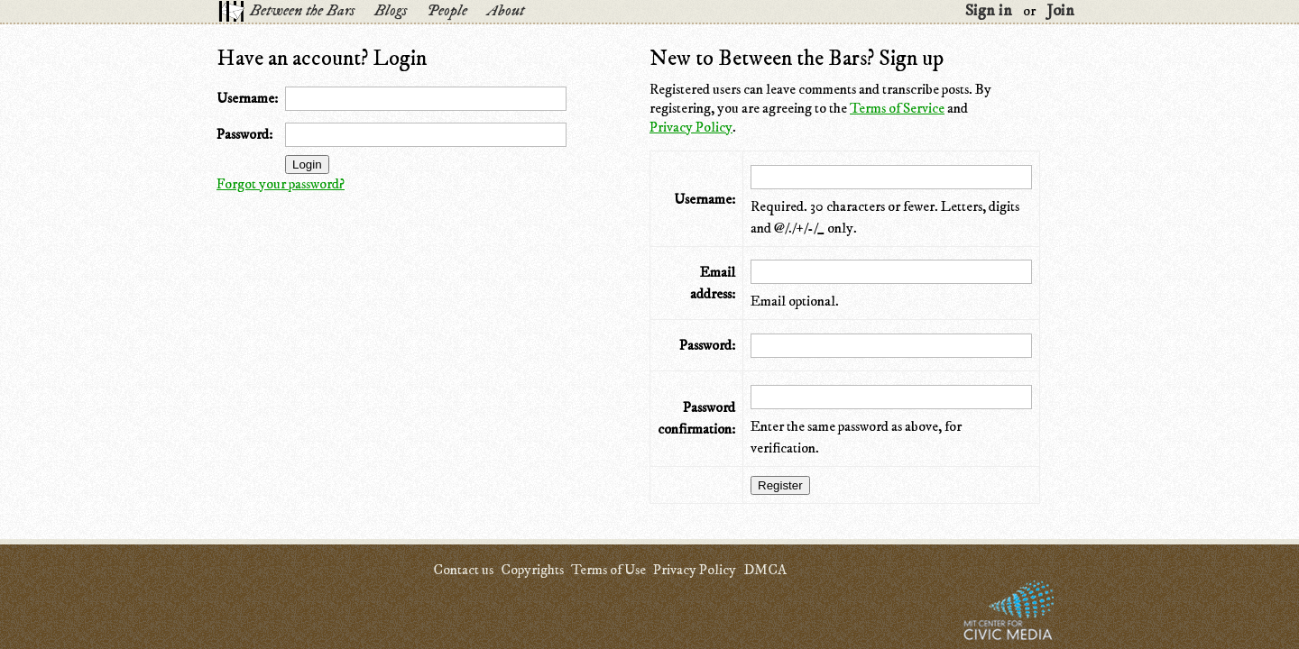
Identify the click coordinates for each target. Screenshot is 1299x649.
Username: (247, 98)
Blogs (390, 11)
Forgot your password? (280, 184)
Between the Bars (302, 11)
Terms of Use (608, 570)
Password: (244, 134)
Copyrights (532, 570)
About (505, 11)
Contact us (463, 570)
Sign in (988, 11)
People (447, 11)
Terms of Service (897, 108)
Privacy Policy (691, 127)
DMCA (765, 570)
